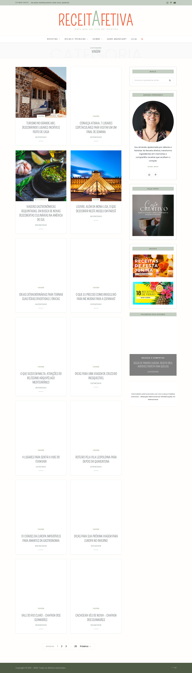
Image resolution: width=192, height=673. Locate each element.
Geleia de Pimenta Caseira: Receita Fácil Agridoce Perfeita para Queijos (153, 364)
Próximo (85, 646)
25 (75, 646)
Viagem (41, 116)
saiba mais (153, 166)
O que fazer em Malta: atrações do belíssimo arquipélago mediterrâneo (41, 378)
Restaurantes (41, 200)
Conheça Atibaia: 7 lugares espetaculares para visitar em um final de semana (96, 127)
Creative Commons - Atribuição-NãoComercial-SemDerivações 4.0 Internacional (153, 397)
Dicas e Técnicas (75, 39)
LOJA (134, 39)
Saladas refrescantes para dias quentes (50, 3)
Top (174, 667)
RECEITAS (52, 39)
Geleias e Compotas (153, 358)
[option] (153, 348)
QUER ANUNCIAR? (117, 39)
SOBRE (96, 39)
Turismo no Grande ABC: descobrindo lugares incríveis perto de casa (41, 127)
